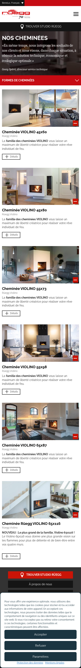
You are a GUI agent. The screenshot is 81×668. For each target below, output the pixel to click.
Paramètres (40, 657)
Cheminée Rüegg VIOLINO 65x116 (31, 523)
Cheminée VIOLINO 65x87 (24, 445)
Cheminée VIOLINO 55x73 (24, 288)
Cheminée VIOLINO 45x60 (24, 132)
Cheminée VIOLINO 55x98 (24, 367)
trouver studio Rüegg (40, 26)
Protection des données (30, 662)
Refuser (40, 645)
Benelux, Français (10, 3)
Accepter (40, 634)
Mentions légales (54, 662)
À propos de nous (40, 584)
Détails (11, 156)
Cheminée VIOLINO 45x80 (24, 210)
